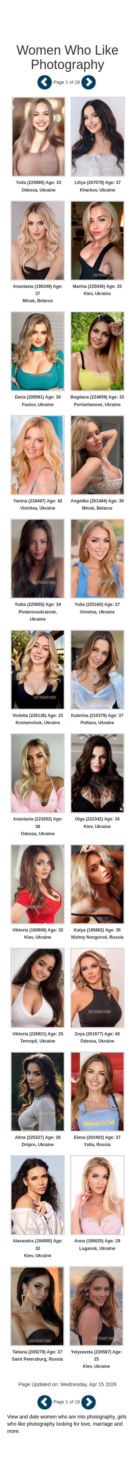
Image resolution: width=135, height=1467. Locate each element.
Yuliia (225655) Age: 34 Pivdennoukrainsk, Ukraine (37, 611)
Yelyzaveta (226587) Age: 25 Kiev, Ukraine (96, 1359)
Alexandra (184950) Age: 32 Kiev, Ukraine (38, 1248)
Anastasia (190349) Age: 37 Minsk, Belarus (38, 293)
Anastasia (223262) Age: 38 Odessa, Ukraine (38, 826)
